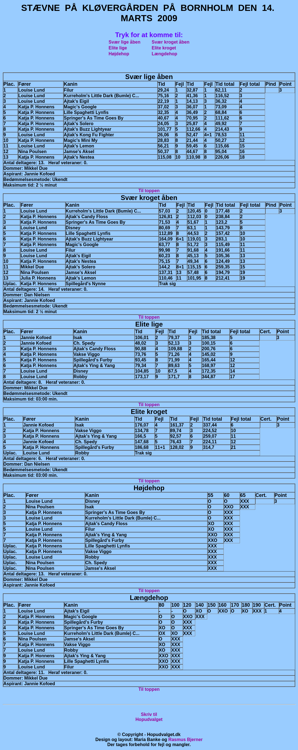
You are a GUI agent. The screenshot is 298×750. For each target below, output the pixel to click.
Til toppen (148, 190)
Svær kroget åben (170, 42)
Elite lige (118, 48)
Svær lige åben (124, 42)
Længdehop (164, 53)
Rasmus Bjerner (185, 739)
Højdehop (119, 53)
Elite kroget (164, 48)
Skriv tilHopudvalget (149, 717)
